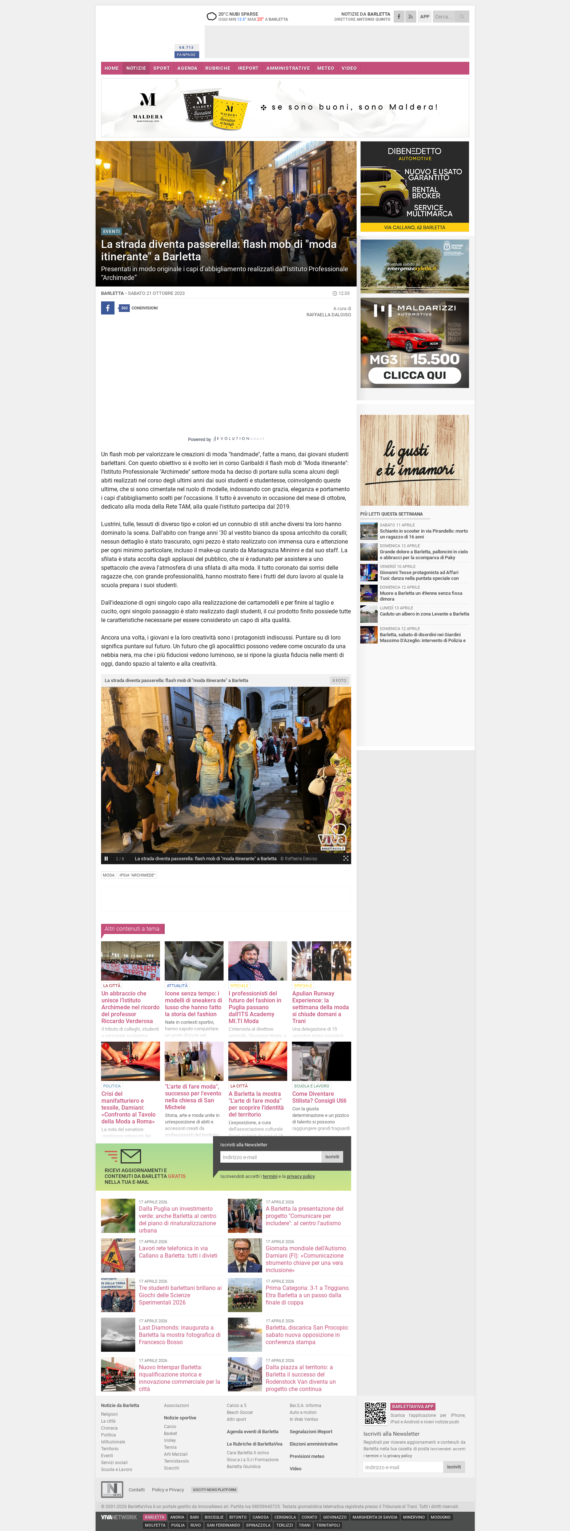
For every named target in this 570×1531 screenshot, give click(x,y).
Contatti (137, 1489)
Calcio (170, 1426)
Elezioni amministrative (314, 1444)
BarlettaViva (136, 31)
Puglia (178, 1525)
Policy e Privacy (168, 1489)
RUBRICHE (217, 68)
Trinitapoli (328, 1525)
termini (270, 1176)
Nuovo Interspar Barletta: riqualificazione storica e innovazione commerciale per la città (179, 1378)
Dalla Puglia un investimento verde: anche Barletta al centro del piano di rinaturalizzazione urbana (177, 1219)
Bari (194, 1517)
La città (108, 1421)
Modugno (441, 1517)
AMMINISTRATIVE (288, 68)
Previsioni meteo (307, 1456)
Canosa (261, 1517)
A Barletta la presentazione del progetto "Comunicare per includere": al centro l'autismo (305, 1216)
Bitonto (238, 1517)
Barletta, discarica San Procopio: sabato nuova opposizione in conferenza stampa (307, 1335)
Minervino (414, 1517)
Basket (170, 1433)
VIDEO (349, 68)
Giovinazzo (335, 1517)
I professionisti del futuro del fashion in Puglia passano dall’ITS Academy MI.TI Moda (255, 1007)
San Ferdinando (223, 1525)
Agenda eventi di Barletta (252, 1431)
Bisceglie (214, 1517)
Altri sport (236, 1419)
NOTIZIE (136, 68)
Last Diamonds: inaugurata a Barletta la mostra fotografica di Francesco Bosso (180, 1335)
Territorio (110, 1448)
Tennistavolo (176, 1461)
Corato (309, 1517)
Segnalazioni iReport (311, 1431)
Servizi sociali (114, 1462)
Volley (170, 1440)
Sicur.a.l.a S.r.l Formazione (252, 1459)
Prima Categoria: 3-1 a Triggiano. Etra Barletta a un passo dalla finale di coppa (308, 1295)
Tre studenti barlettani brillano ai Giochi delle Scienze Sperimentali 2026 (180, 1295)
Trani (304, 1525)
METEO (325, 68)
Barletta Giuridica (244, 1466)
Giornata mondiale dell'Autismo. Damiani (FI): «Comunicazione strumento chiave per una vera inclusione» (307, 1259)
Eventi (107, 1455)
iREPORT (248, 68)
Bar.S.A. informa (305, 1405)
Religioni (109, 1414)
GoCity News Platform (214, 1490)
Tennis (170, 1447)
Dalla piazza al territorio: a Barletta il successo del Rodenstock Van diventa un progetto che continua (301, 1378)
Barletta (154, 1517)
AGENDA (187, 68)
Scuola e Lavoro (116, 1469)
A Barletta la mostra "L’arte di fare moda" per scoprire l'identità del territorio (256, 1104)
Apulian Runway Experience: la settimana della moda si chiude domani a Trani (320, 1007)
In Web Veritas (304, 1419)
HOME (112, 68)
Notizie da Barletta (120, 1405)
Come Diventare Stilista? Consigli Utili (319, 1097)
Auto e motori (303, 1412)
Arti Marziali (176, 1454)
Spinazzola (258, 1525)
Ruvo (195, 1525)
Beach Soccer (240, 1412)
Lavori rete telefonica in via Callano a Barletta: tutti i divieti (178, 1252)
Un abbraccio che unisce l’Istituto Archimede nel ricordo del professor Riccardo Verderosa (130, 1007)
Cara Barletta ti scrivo (248, 1452)
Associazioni (176, 1405)
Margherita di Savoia (375, 1517)
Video (295, 1468)
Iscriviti (332, 1156)
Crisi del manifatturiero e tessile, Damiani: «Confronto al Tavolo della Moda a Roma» (128, 1107)
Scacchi (171, 1468)
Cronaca (109, 1428)
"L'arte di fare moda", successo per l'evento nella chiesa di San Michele (193, 1097)
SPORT (161, 68)
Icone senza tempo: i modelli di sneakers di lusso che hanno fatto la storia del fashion (193, 1004)
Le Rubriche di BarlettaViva (254, 1444)
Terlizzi (284, 1525)
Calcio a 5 (236, 1405)
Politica (108, 1435)
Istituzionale (113, 1441)
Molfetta (155, 1525)
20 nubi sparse (250, 16)
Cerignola (285, 1517)
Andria (177, 1517)
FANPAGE (186, 55)
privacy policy (301, 1176)
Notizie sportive (180, 1417)
